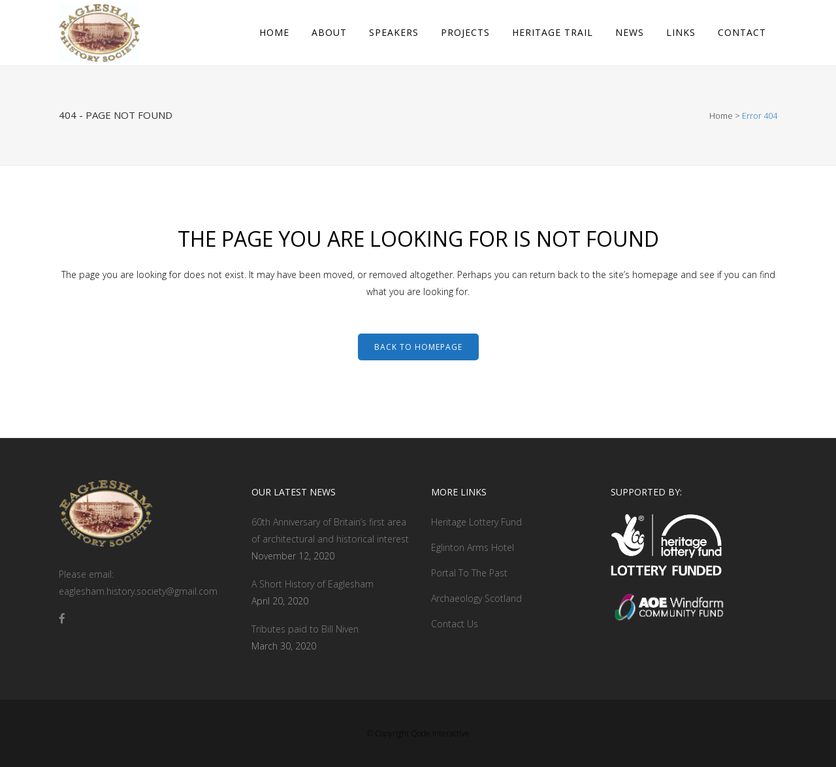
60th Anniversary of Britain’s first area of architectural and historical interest (330, 530)
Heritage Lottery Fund (476, 522)
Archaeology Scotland (476, 598)
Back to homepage (418, 346)
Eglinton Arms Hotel (472, 547)
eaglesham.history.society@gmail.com (138, 591)
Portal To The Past (469, 573)
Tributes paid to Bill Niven (305, 629)
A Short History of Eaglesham (312, 584)
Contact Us (454, 624)
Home (721, 115)
